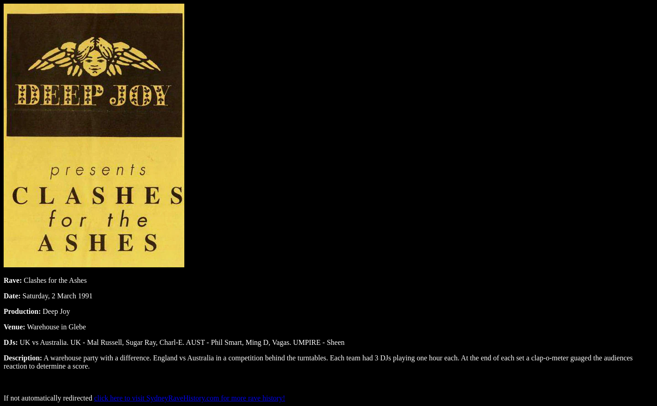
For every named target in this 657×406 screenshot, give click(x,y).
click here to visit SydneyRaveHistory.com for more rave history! (189, 398)
